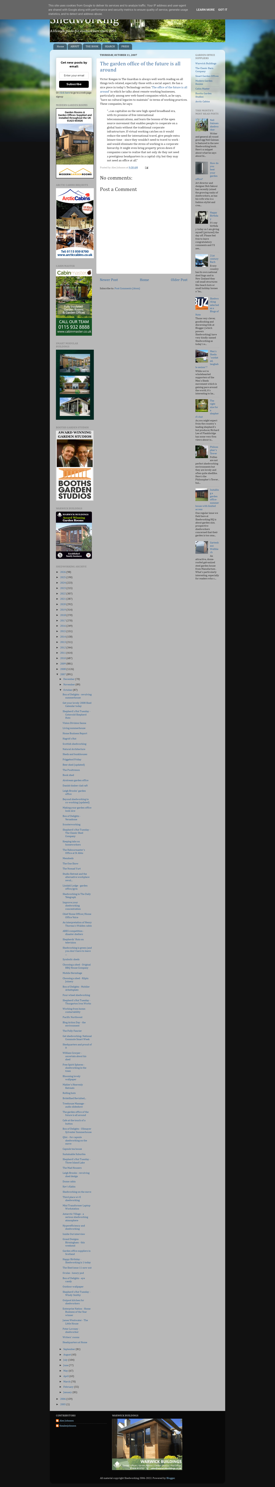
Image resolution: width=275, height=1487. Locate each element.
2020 (63, 604)
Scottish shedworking (74, 744)
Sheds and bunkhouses (75, 754)
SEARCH (110, 46)
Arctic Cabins (202, 101)
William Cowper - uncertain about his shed (74, 1056)
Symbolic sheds (71, 959)
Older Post (179, 280)
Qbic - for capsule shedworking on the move (75, 1140)
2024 (63, 582)
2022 (63, 593)
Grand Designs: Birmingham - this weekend (74, 1242)
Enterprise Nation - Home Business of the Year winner (76, 1312)
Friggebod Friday (72, 759)
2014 (63, 636)
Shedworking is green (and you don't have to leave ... (77, 951)
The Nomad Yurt (72, 868)
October (68, 690)
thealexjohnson (67, 1425)
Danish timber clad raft (75, 785)
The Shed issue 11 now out (77, 1267)
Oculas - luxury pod (73, 1273)
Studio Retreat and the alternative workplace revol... (76, 877)
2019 (63, 609)
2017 (63, 620)
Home (60, 46)
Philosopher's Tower (214, 450)
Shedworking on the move (77, 1192)
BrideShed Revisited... (74, 1098)
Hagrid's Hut (69, 738)
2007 (63, 674)
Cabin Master (202, 88)
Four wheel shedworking (76, 995)
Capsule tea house (72, 1149)
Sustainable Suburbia (74, 1154)
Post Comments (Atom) (127, 288)
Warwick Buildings (205, 63)
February (68, 1387)
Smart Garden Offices (207, 76)
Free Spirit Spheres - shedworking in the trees (74, 1068)
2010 (63, 658)
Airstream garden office (75, 780)
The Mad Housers (72, 1168)
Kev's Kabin (69, 1186)
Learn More (205, 9)
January (67, 1392)
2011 (63, 653)
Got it (222, 9)
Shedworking (84, 20)
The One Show (70, 863)
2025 (63, 577)
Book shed (68, 775)
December (69, 679)
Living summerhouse (74, 728)
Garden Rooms (73, 112)
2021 (63, 599)
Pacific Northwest (72, 1017)
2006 (63, 1399)
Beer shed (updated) (74, 764)
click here (64, 92)
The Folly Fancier (72, 1031)
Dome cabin (69, 1181)
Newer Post (109, 280)
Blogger (170, 1478)
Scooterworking (71, 824)
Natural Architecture (74, 749)
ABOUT (75, 46)
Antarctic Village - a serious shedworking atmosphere (75, 1217)
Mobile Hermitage (72, 973)
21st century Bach (214, 258)
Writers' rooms (71, 1337)
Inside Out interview (74, 1234)
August (67, 1354)
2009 (63, 663)
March (67, 1381)
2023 (63, 588)
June (66, 1365)
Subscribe (74, 84)
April (66, 1376)
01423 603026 (75, 120)
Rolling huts (69, 1093)
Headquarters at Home (75, 1342)
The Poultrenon (71, 770)
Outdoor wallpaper (73, 1286)
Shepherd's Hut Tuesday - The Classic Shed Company (76, 833)
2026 (63, 572)
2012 (63, 647)
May (66, 1370)
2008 (63, 669)
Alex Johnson (66, 1420)
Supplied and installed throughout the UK (75, 116)
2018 (63, 615)
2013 (63, 642)
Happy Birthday (214, 215)
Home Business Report (75, 733)
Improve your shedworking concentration (72, 905)
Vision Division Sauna (74, 723)
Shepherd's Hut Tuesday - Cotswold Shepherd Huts (76, 714)
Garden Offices (67, 115)
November (69, 684)
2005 (63, 1404)
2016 (63, 626)
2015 (63, 631)
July (65, 1360)
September (69, 1349)
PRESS (125, 46)
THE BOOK (92, 46)
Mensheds (68, 858)
